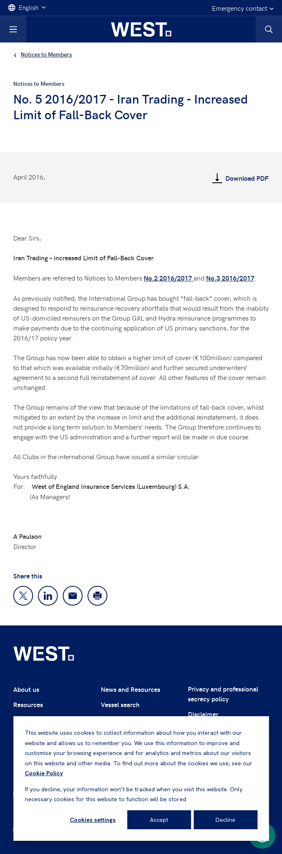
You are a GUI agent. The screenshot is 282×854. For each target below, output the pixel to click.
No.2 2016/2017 (169, 278)
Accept (159, 819)
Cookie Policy (44, 773)
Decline (225, 819)
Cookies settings (93, 819)
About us (26, 689)
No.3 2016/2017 (230, 278)
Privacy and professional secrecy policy (223, 693)
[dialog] (141, 778)
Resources (28, 704)
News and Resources (130, 689)
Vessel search (120, 704)
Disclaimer (203, 714)
